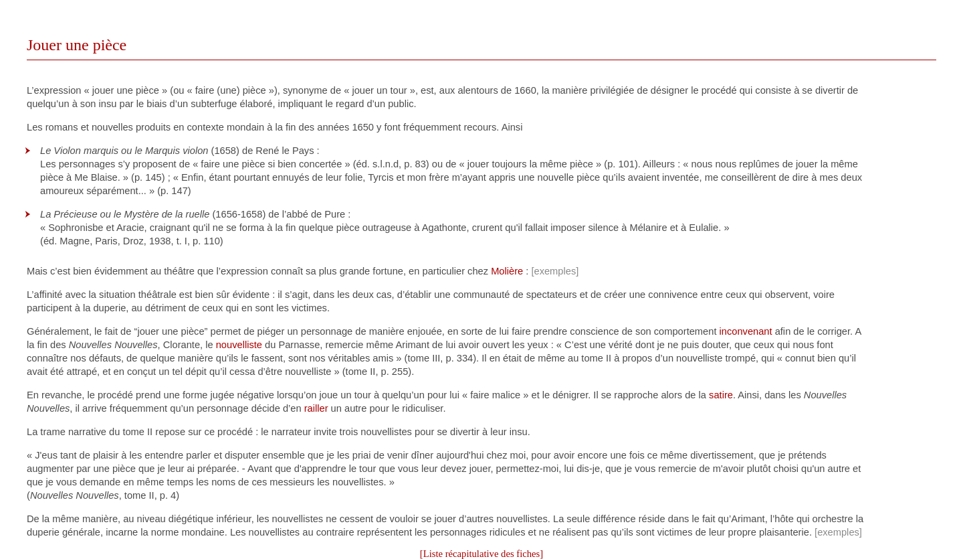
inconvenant (746, 331)
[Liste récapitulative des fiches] (481, 553)
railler (316, 408)
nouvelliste (239, 344)
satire (721, 395)
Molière (507, 271)
